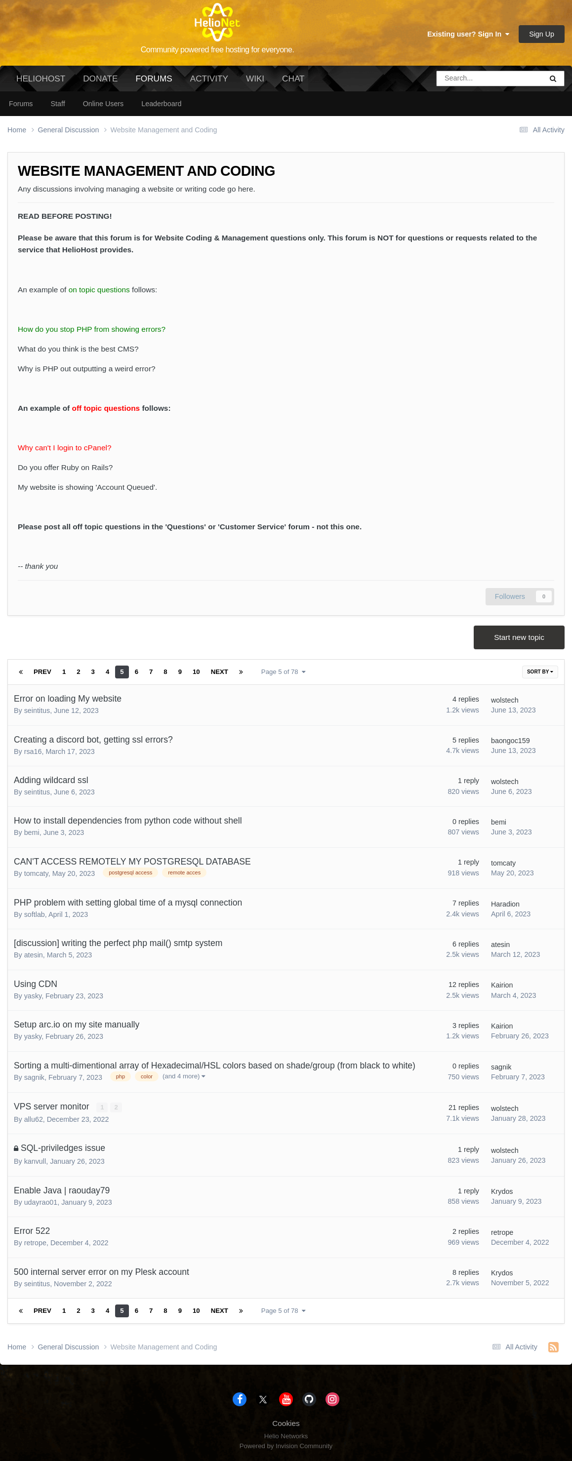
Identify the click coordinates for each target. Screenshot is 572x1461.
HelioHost (40, 78)
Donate (100, 78)
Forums (153, 82)
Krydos (502, 1191)
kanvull (35, 1161)
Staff (57, 104)
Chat (293, 78)
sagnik (34, 1077)
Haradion (505, 904)
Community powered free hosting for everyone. (217, 49)
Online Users (103, 104)
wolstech (505, 700)
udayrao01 (41, 1202)
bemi (32, 832)
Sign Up (541, 34)
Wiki (255, 78)
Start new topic (519, 637)
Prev (42, 671)
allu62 (33, 1119)
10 (196, 671)
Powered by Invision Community (286, 1446)
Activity (209, 78)
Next (219, 671)
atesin (33, 955)
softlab (34, 914)
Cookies (286, 1423)
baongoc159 (510, 741)
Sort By (540, 671)
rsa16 (33, 751)
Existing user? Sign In (468, 34)
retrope (35, 1243)
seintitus (37, 710)
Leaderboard (161, 104)
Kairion (502, 985)
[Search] (462, 78)
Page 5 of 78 (283, 671)
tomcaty (36, 873)
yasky (32, 996)
